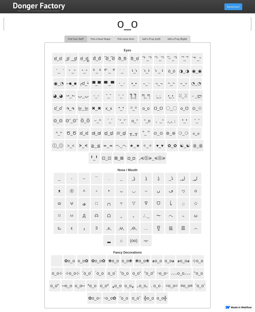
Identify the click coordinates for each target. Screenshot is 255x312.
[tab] (75, 39)
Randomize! (233, 6)
